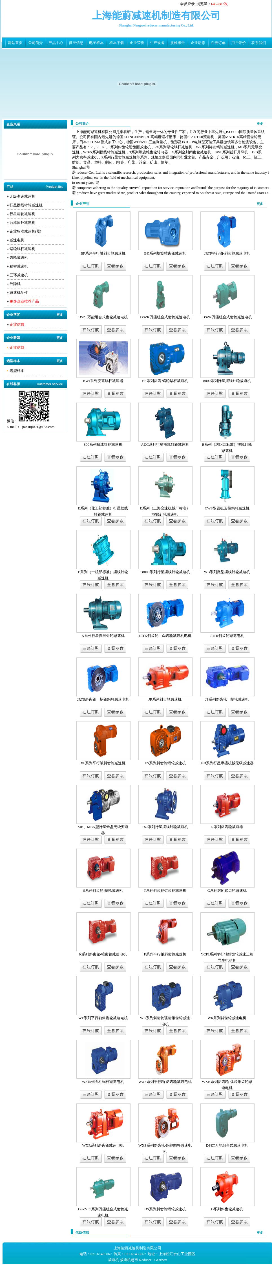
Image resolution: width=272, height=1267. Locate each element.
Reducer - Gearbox (153, 1260)
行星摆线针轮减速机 (26, 205)
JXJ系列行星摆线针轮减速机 (165, 827)
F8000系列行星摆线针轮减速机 (165, 572)
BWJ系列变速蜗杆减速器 (103, 381)
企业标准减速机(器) (25, 231)
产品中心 (55, 43)
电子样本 (96, 43)
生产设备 (157, 43)
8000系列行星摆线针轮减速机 (227, 381)
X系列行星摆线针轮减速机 (102, 636)
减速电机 (17, 240)
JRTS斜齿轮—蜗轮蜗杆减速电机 (103, 699)
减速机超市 (129, 1260)
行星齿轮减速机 (22, 214)
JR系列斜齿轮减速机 (165, 699)
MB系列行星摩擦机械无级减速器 (227, 763)
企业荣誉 (137, 43)
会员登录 (187, 4)
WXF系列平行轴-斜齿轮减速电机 (165, 1082)
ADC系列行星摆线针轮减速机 (165, 444)
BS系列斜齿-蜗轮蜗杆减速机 (165, 381)
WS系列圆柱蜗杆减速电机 (103, 1082)
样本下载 (116, 43)
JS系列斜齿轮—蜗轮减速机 (227, 699)
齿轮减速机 (19, 257)
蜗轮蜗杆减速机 (22, 249)
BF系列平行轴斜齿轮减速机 (103, 253)
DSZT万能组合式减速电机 (227, 1145)
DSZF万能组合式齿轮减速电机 (103, 317)
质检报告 (177, 43)
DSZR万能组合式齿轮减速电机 (227, 317)
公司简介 (35, 43)
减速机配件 (19, 292)
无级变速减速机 (22, 196)
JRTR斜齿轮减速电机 (227, 636)
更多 (60, 314)
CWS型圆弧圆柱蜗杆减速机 (227, 508)
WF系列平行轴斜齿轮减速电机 (103, 1018)
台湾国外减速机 (22, 222)
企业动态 (198, 43)
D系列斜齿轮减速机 (227, 1209)
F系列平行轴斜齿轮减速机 (165, 954)
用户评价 (238, 43)
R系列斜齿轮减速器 (227, 827)
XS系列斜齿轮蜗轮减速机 (165, 763)
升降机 (15, 284)
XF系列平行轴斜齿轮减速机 (103, 763)
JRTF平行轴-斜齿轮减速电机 (227, 253)
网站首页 (15, 43)
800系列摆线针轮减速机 (103, 444)
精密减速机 (19, 266)
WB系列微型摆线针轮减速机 (227, 572)
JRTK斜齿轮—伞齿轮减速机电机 (165, 636)
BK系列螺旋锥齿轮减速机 (165, 253)
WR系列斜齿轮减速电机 (227, 1018)
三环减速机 (19, 275)
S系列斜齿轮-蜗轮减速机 (103, 890)
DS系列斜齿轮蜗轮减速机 (165, 1209)
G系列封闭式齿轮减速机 (227, 890)
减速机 (113, 1260)
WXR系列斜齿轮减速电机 (103, 1145)
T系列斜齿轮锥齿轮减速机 (165, 890)
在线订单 (218, 43)
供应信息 (76, 43)
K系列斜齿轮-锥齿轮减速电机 (103, 954)
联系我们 (258, 43)
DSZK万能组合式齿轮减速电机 (165, 317)
